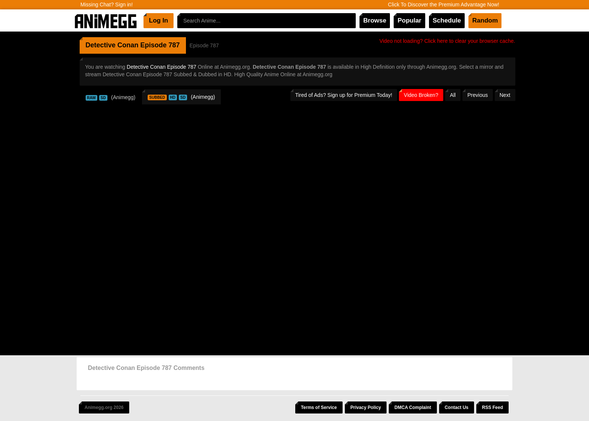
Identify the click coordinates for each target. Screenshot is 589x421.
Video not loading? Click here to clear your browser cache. (447, 41)
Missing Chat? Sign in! (106, 5)
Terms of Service (319, 407)
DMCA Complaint (412, 407)
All (453, 95)
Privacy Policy (365, 407)
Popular (409, 20)
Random (485, 20)
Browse (374, 20)
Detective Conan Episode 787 (161, 67)
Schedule (447, 20)
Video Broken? (421, 95)
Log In (158, 20)
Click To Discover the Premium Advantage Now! (443, 5)
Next (505, 95)
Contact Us (456, 407)
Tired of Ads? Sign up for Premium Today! (343, 95)
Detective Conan (112, 45)
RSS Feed (492, 407)
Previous (477, 95)
